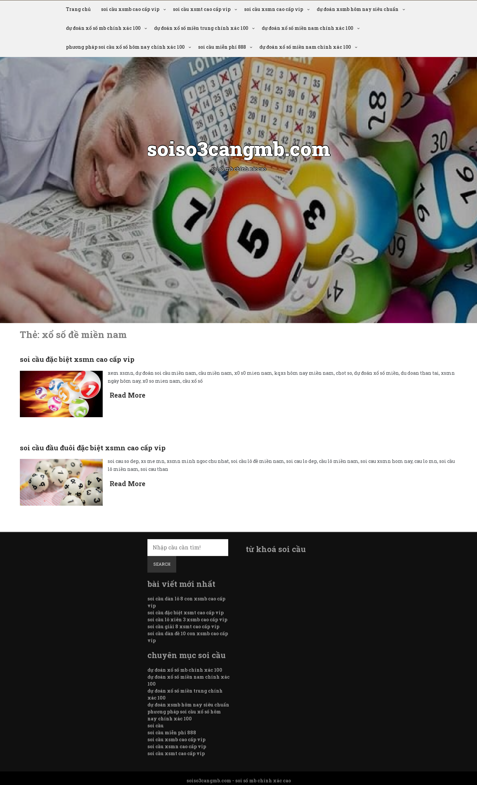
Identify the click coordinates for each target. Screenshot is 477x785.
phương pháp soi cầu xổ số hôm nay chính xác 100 (125, 47)
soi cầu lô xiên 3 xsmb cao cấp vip (187, 619)
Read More (127, 395)
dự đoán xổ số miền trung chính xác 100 (201, 28)
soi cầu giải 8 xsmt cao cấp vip (183, 626)
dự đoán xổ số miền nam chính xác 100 (307, 28)
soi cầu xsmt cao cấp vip (202, 9)
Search (161, 564)
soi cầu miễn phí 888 (222, 47)
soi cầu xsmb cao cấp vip (130, 9)
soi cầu (155, 725)
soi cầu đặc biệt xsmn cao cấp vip (77, 359)
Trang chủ (78, 9)
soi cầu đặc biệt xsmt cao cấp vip (185, 612)
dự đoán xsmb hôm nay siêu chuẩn (357, 9)
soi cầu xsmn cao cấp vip (273, 9)
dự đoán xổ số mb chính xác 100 (103, 28)
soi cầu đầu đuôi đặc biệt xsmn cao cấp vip (93, 447)
